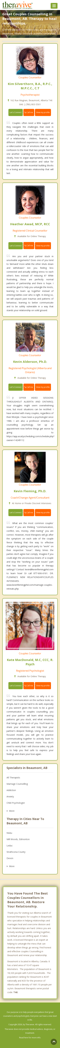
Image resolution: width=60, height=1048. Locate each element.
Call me (29, 112)
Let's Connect (16, 112)
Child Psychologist (16, 802)
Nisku (9, 832)
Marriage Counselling (17, 783)
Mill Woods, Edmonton (18, 839)
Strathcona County (16, 851)
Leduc (10, 845)
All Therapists (13, 777)
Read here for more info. (30, 1037)
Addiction (11, 790)
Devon (10, 858)
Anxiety (10, 796)
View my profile (43, 112)
